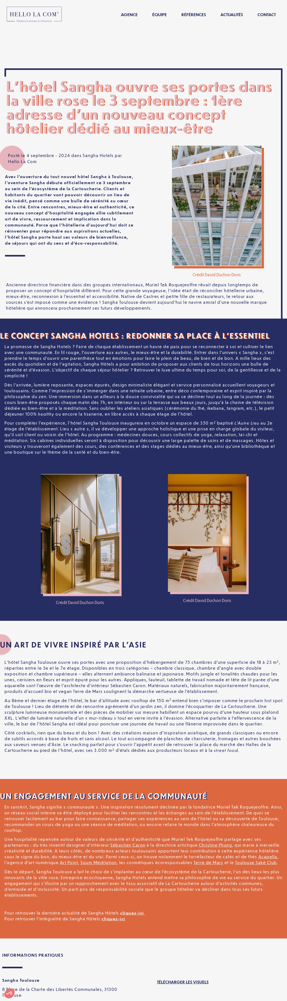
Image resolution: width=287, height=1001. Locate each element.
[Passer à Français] (236, 994)
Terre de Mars (208, 823)
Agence (129, 14)
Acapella (267, 817)
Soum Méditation (98, 823)
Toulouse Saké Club (256, 823)
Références (193, 14)
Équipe (159, 14)
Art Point (69, 823)
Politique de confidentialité (118, 994)
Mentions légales (62, 994)
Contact (266, 14)
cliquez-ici (132, 873)
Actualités (231, 14)
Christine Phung (215, 805)
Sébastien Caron (128, 805)
